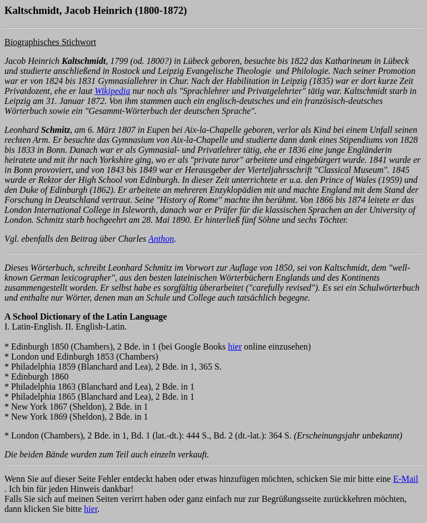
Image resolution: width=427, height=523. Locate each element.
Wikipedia (112, 91)
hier (235, 346)
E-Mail (405, 479)
